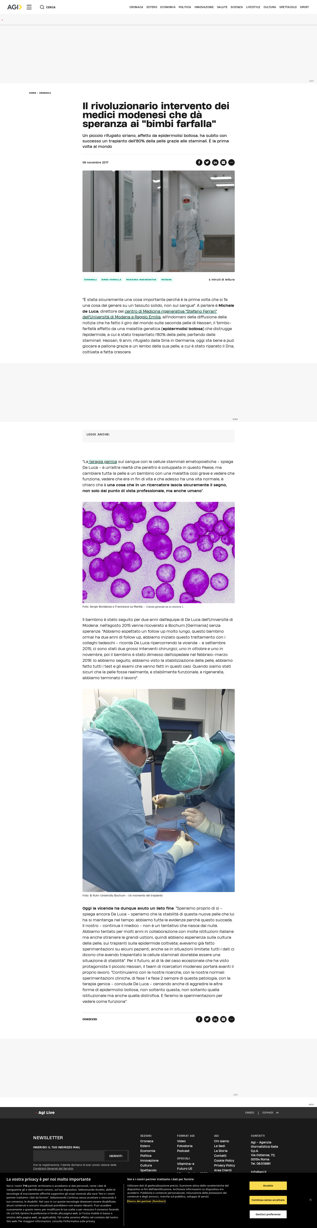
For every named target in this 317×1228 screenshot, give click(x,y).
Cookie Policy (224, 1160)
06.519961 (264, 1163)
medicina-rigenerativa (141, 279)
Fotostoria (184, 1146)
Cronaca (136, 7)
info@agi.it (258, 1172)
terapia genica (102, 461)
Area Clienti (223, 1170)
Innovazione (204, 7)
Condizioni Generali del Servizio (53, 1168)
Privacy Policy (224, 1165)
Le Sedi (219, 1146)
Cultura (270, 7)
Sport (304, 7)
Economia (167, 7)
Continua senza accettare (268, 1200)
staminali (90, 279)
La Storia (220, 1151)
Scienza (237, 7)
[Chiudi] (310, 1199)
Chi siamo (221, 1141)
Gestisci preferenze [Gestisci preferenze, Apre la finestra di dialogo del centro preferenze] (268, 1214)
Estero (152, 7)
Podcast (183, 1151)
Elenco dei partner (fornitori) (146, 1201)
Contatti (220, 1156)
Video (181, 1141)
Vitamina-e (185, 1164)
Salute (222, 7)
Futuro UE (184, 1169)
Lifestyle (253, 7)
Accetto (268, 1186)
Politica (185, 7)
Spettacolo (288, 7)
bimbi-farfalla (111, 279)
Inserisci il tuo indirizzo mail (56, 1147)
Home (32, 92)
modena (166, 279)
